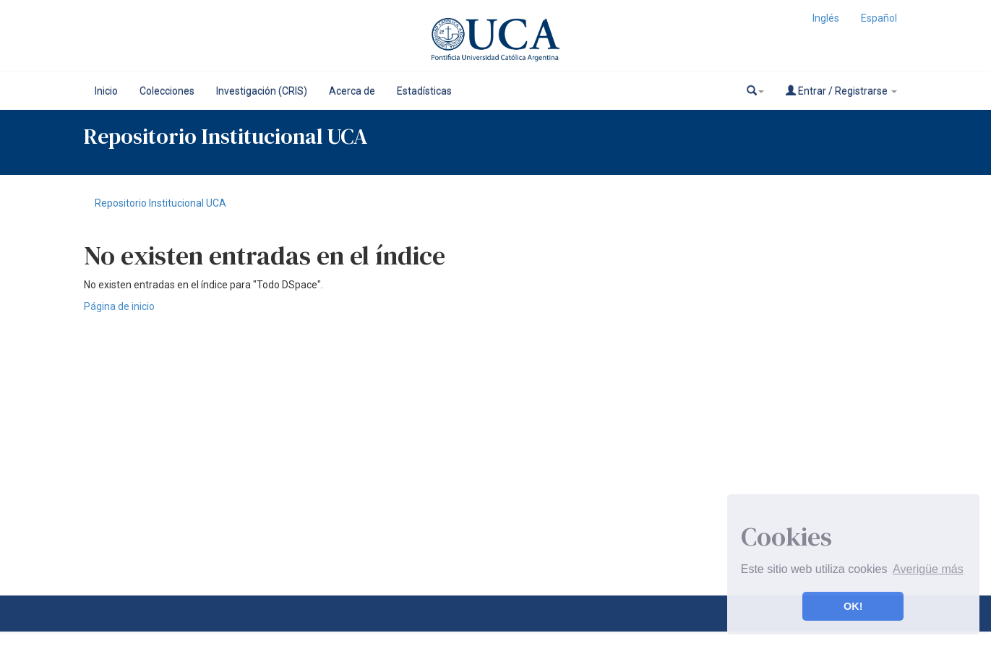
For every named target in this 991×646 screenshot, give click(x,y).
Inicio (106, 91)
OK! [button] (853, 606)
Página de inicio (119, 306)
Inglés (825, 18)
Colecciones (167, 91)
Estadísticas (424, 91)
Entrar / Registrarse (841, 91)
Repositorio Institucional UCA (160, 203)
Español (879, 18)
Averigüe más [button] (928, 569)
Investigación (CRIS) (261, 91)
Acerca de (352, 91)
